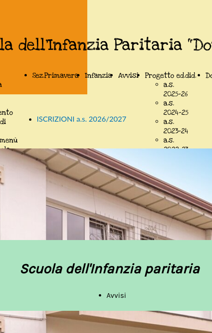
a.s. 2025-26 (176, 89)
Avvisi (128, 75)
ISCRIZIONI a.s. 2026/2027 (82, 118)
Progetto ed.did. (170, 75)
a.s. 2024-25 (176, 108)
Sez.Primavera (55, 75)
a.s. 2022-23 (176, 145)
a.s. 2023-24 (176, 126)
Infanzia (98, 75)
